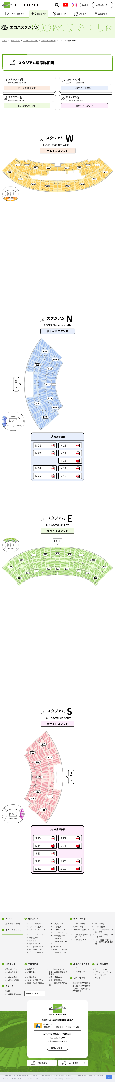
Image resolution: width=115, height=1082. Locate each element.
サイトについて (101, 969)
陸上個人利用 (34, 943)
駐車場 (7, 991)
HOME (8, 918)
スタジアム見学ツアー (82, 930)
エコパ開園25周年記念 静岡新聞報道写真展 (104, 942)
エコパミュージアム (37, 935)
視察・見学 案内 (55, 977)
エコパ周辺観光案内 (12, 994)
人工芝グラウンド (36, 946)
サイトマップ (100, 975)
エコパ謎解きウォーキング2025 (82, 936)
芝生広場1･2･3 (57, 946)
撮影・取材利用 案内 (35, 983)
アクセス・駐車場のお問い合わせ (81, 990)
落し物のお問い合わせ (81, 986)
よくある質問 (102, 964)
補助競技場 (33, 938)
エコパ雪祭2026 (79, 940)
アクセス (9, 986)
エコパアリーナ (57, 924)
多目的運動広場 (35, 949)
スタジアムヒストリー (37, 931)
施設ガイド (33, 918)
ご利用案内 (31, 972)
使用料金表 (31, 977)
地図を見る (42, 1062)
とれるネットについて (58, 969)
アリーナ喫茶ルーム (59, 935)
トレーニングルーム (59, 933)
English (85, 5)
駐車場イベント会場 (59, 949)
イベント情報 (79, 918)
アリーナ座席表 (57, 927)
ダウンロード (32, 993)
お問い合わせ (101, 5)
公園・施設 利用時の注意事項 (58, 973)
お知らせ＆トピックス (13, 924)
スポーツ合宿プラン (35, 980)
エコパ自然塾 (99, 927)
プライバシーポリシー (104, 972)
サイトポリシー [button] (32, 1078)
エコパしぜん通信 (11, 980)
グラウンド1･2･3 (36, 952)
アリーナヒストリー (59, 930)
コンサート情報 (78, 924)
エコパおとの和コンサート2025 (104, 936)
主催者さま (33, 964)
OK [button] (109, 1077)
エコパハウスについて (81, 965)
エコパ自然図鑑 (10, 977)
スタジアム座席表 (36, 927)
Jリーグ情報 (99, 924)
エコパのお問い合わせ (81, 983)
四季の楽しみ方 (10, 969)
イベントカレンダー (13, 930)
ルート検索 (73, 1062)
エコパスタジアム (36, 924)
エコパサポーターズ (80, 972)
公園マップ (10, 964)
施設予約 (30, 969)
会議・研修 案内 (55, 980)
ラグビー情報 (77, 927)
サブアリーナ (56, 938)
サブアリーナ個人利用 (59, 942)
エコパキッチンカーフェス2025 (104, 931)
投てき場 (32, 941)
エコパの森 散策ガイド (12, 973)
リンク (97, 978)
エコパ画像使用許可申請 (58, 984)
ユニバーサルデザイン (59, 953)
